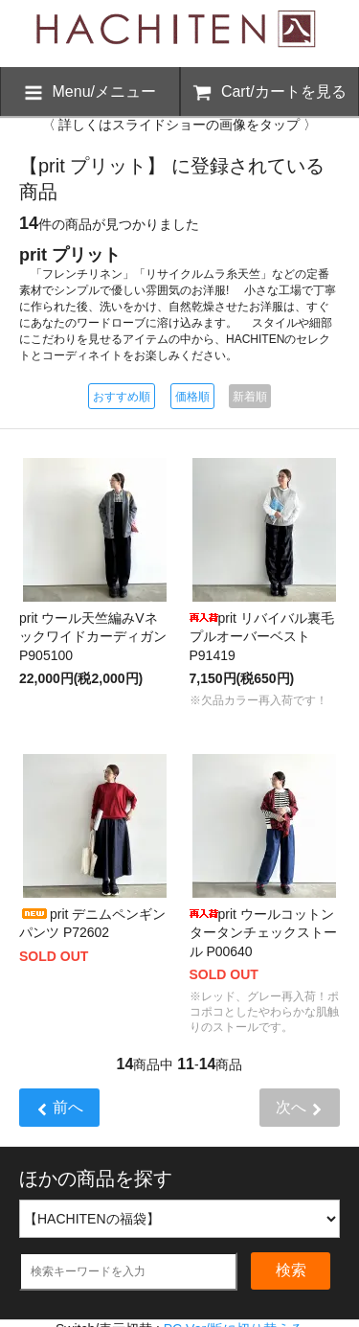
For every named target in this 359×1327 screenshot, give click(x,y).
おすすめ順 (121, 396)
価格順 (192, 396)
